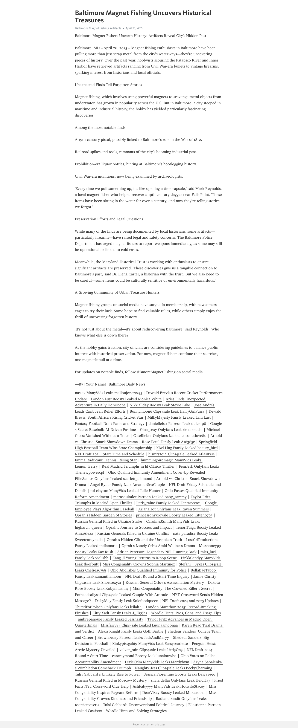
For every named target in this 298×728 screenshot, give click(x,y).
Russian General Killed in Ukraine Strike (108, 521)
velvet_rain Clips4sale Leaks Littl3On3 (151, 649)
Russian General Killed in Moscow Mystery (111, 680)
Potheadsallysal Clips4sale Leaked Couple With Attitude (121, 594)
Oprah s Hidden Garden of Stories (103, 515)
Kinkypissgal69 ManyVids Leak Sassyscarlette (150, 643)
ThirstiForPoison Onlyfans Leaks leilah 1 (108, 607)
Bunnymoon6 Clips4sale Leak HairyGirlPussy (167, 411)
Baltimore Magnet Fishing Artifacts (98, 28)
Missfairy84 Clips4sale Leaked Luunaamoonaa (139, 625)
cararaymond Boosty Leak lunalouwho (144, 655)
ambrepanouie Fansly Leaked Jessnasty (110, 619)
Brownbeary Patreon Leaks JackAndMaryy (133, 637)
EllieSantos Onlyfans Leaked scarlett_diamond (113, 478)
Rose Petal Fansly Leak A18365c (168, 441)
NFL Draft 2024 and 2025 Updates (190, 600)
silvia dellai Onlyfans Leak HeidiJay (180, 680)
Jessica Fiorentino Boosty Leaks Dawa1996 (179, 674)
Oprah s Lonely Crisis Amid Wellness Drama (158, 545)
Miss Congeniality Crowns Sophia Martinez (139, 564)
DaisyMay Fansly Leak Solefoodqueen (126, 600)
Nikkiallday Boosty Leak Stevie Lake (160, 405)
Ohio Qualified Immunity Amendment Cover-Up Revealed (156, 472)
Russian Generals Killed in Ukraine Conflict (133, 533)
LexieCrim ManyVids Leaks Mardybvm (157, 662)
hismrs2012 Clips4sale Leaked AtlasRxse (181, 454)
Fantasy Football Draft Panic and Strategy (109, 423)
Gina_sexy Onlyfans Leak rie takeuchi (171, 429)
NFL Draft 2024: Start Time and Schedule (109, 454)
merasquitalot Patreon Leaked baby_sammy (150, 497)
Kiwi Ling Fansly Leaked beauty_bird (187, 447)
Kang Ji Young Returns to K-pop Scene (145, 558)
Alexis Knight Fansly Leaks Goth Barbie (130, 631)
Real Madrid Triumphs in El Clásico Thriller (138, 466)
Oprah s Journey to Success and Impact (139, 527)
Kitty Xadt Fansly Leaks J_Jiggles (120, 613)
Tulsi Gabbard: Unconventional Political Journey (143, 704)
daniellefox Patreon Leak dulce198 (177, 423)
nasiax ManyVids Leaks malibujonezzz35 (108, 392)
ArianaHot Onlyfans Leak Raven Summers (173, 509)
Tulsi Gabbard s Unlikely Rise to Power (107, 674)
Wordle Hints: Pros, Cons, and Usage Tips (186, 613)
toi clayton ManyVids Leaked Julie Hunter (125, 490)
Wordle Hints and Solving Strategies (136, 710)
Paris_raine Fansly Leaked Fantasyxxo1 (168, 503)
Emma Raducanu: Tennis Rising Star (106, 460)
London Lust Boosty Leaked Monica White (126, 399)
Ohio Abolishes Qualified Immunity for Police (148, 570)
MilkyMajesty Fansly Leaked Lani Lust (179, 417)
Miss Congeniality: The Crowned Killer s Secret (172, 588)
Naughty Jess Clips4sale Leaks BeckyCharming (173, 668)
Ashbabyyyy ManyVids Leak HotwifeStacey (169, 686)
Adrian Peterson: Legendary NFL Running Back (156, 552)
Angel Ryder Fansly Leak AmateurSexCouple (127, 484)
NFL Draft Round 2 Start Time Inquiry (157, 576)
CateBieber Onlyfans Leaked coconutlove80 (169, 435)
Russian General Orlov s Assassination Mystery (165, 582)
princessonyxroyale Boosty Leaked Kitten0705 (174, 515)
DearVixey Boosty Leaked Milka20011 (173, 692)
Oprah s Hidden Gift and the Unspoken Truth (144, 539)
